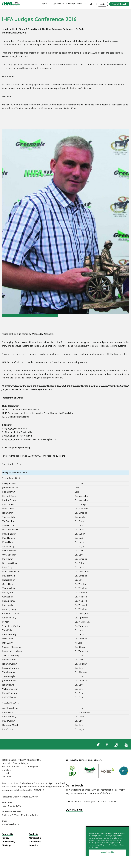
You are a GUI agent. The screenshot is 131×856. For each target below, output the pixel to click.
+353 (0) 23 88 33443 (11, 805)
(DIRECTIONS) (48, 45)
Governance (35, 841)
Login (102, 4)
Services (57, 3)
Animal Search (119, 4)
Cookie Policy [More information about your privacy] (93, 854)
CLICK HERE (60, 456)
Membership (35, 838)
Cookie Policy (8, 841)
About (44, 3)
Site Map (6, 845)
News (79, 3)
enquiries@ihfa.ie (10, 824)
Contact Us (7, 834)
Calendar (70, 3)
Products (33, 834)
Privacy (5, 838)
